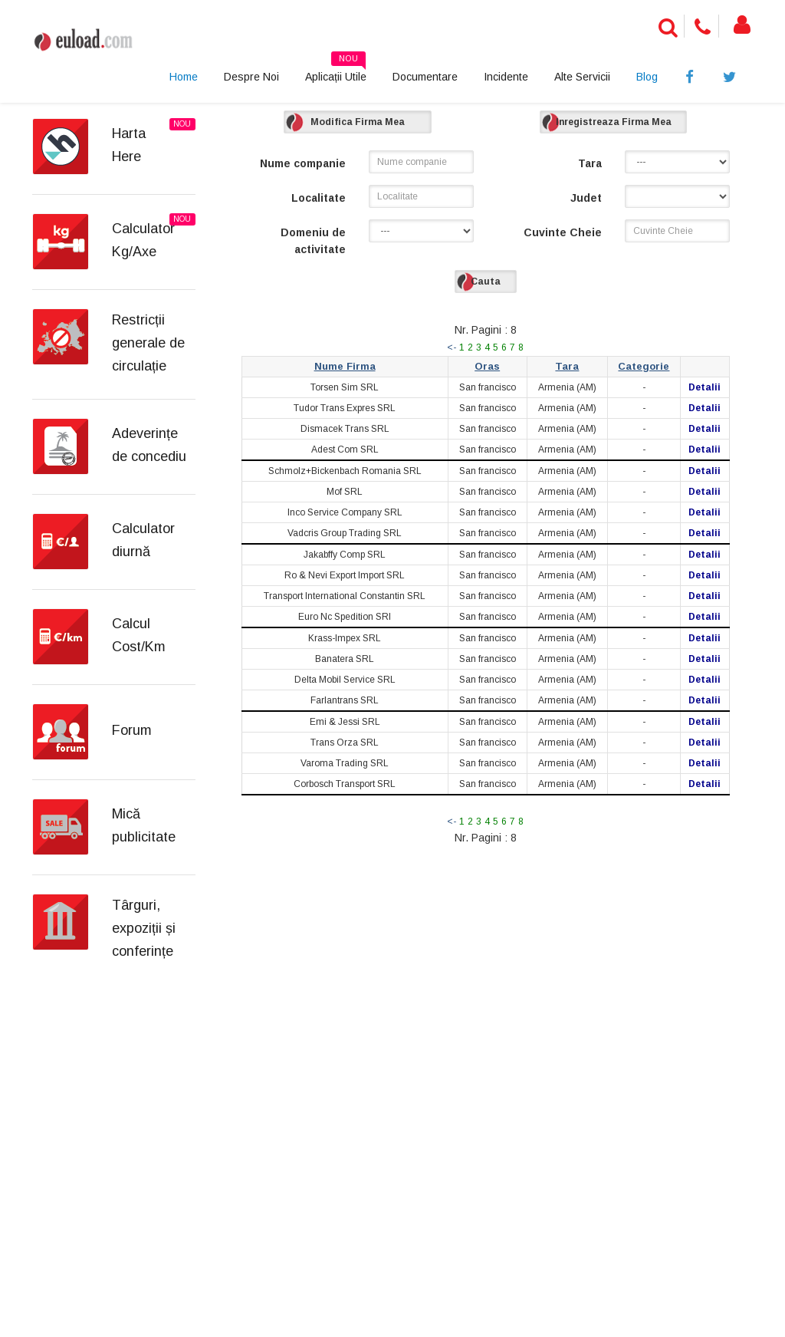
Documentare (425, 77)
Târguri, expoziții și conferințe (144, 928)
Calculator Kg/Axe (143, 240)
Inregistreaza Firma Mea (614, 122)
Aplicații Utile (335, 71)
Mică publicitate (144, 825)
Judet (586, 198)
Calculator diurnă (143, 540)
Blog (647, 77)
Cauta (486, 281)
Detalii (704, 387)
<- (451, 347)
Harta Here (129, 145)
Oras (487, 366)
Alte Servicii (582, 77)
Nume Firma (345, 366)
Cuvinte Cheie (563, 232)
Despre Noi (251, 77)
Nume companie (303, 163)
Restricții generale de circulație (148, 343)
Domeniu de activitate (313, 240)
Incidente (506, 77)
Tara (590, 163)
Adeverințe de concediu (149, 445)
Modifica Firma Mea (357, 122)
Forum (132, 730)
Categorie (643, 366)
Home (183, 77)
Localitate (318, 198)
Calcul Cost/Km (139, 635)
